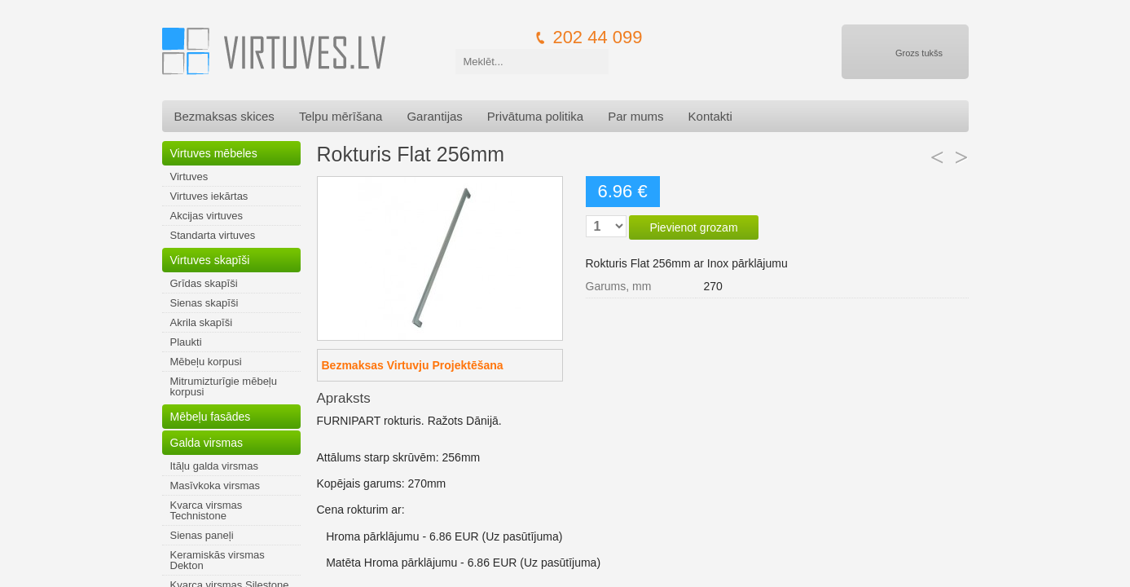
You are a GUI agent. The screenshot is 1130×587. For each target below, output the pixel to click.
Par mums (635, 116)
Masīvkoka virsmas (215, 485)
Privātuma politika (535, 116)
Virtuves (189, 176)
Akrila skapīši (201, 322)
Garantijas (434, 116)
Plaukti (186, 342)
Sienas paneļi (202, 535)
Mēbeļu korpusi (206, 361)
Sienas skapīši (204, 303)
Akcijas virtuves (207, 216)
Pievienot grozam (693, 227)
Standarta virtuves (213, 235)
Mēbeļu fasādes (210, 416)
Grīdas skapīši (204, 283)
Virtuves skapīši (210, 260)
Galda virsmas (206, 442)
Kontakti (710, 116)
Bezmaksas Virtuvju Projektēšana (412, 365)
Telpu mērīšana (341, 116)
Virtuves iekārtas (209, 196)
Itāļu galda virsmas (214, 466)
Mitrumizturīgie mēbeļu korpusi (224, 386)
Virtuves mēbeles (213, 153)
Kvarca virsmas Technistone (206, 510)
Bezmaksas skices (224, 116)
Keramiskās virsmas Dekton (217, 560)
